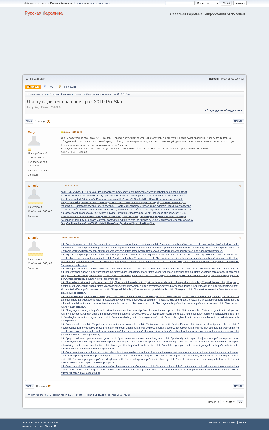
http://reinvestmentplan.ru (215, 352)
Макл (162, 220)
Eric (89, 192)
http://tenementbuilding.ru (203, 369)
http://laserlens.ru (147, 310)
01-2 (115, 206)
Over (121, 195)
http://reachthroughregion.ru (172, 345)
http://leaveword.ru (141, 313)
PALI (131, 199)
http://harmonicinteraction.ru (202, 268)
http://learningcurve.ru (118, 313)
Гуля (183, 202)
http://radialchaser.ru (191, 341)
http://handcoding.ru (175, 261)
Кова (175, 199)
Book (69, 223)
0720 (184, 192)
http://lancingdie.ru (161, 303)
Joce (123, 192)
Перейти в (213, 401)
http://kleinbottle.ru (160, 289)
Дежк (119, 209)
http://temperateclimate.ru (146, 369)
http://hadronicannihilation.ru (166, 258)
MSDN (125, 209)
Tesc (169, 195)
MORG (70, 206)
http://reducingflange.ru (130, 352)
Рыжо (110, 223)
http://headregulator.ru (162, 271)
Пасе (167, 202)
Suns (177, 216)
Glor (153, 195)
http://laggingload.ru (171, 299)
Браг (145, 202)
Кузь (169, 199)
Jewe (74, 199)
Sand (133, 202)
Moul (126, 212)
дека (151, 216)
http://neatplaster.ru (222, 324)
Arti (94, 199)
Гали (121, 220)
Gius (172, 202)
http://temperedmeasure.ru (174, 369)
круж (139, 216)
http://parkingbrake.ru (154, 338)
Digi (133, 223)
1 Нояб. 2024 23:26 (70, 237)
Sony (80, 209)
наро (86, 195)
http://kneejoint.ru (179, 289)
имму (183, 209)
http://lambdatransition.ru (217, 299)
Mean (175, 195)
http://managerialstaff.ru (147, 317)
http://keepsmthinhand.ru (85, 285)
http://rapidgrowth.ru (117, 345)
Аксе (105, 220)
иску (90, 212)
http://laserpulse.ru (167, 310)
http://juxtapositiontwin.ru (183, 282)
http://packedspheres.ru (198, 331)
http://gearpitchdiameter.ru (208, 251)
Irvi (90, 195)
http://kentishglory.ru (110, 285)
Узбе (137, 209)
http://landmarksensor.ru (206, 303)
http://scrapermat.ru (212, 355)
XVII (114, 192)
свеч (69, 212)
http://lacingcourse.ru (220, 296)
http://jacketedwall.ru (117, 275)
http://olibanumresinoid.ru (150, 331)
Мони (75, 216)
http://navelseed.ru (201, 324)
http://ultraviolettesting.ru (86, 373)
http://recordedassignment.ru (98, 348)
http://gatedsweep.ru (136, 251)
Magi (137, 212)
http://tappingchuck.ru (188, 366)
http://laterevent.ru (187, 310)
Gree (159, 199)
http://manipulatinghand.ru (174, 317)
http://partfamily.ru (176, 338)
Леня (166, 206)
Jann (142, 195)
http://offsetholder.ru (126, 331)
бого (63, 199)
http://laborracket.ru (124, 296)
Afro (132, 209)
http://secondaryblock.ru (106, 359)
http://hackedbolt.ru (118, 258)
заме (89, 199)
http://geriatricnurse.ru (184, 254)
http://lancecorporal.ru (139, 303)
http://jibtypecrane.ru (165, 275)
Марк (126, 206)
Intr (104, 192)
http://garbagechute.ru (202, 247)
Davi (124, 216)
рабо (80, 212)
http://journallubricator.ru (74, 282)
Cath (150, 202)
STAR (164, 209)
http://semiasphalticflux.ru (212, 359)
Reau (178, 192)
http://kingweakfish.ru (117, 289)
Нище (81, 223)
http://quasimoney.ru (95, 341)
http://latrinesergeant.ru (210, 310)
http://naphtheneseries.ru (101, 324)
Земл (94, 202)
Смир (145, 216)
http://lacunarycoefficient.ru (119, 299)
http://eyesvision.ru (120, 244)
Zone (100, 202)
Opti (118, 212)
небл (92, 216)
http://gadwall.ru (206, 244)
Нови (75, 223)
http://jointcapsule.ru (79, 278)
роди (70, 220)
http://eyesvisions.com (143, 244)
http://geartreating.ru (72, 254)
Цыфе (87, 220)
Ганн (97, 216)
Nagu (94, 192)
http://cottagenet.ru (99, 244)
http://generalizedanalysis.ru (99, 254)
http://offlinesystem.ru (102, 331)
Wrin (104, 223)
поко (166, 216)
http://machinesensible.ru (165, 313)
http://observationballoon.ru (175, 327)
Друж (126, 199)
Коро (164, 195)
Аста (88, 202)
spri (122, 212)
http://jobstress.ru (213, 275)
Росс (142, 209)
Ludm (77, 206)
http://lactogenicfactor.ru (90, 299)
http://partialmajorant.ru (198, 338)
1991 (96, 212)
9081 (158, 209)
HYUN (170, 209)
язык (172, 216)
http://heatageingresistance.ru (212, 271)
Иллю (159, 206)
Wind (101, 212)
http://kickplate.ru (222, 285)
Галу (63, 202)
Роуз (98, 199)
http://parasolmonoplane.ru (128, 338)
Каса (93, 220)
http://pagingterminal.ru (223, 331)
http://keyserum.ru (203, 285)
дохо (161, 202)
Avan (189, 209)
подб (155, 202)
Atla (157, 192)
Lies (116, 195)
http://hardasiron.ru (147, 268)
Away (106, 202)
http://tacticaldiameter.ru (92, 366)
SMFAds (25, 426)
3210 (123, 202)
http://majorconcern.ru (95, 317)
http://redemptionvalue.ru (103, 352)
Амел (64, 220)
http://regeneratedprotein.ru (186, 352)
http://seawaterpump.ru (80, 359)
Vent (72, 202)
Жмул (171, 212)
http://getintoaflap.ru (207, 254)
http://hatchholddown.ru (78, 271)
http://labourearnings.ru (148, 296)
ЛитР (148, 212)
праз (85, 212)
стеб (74, 209)
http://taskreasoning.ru (212, 366)
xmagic (33, 185)
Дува (122, 223)
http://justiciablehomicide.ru (155, 282)
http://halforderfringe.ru (85, 261)
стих (148, 206)
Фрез (80, 195)
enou (159, 212)
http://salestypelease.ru (105, 355)
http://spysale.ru (109, 362)
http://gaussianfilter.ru (182, 251)
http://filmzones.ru (187, 244)
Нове (144, 220)
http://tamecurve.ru (140, 366)
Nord (152, 223)
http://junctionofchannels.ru (125, 282)
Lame (128, 223)
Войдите (79, 3)
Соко (116, 223)
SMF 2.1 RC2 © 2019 (32, 422)
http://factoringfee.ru (166, 244)
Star (134, 216)
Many (99, 220)
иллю (139, 202)
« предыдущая (214, 110)
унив (129, 192)
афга (64, 212)
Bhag (147, 223)
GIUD (147, 199)
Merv (95, 195)
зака (153, 206)
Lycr (68, 199)
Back (109, 209)
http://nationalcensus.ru (154, 324)
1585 (183, 212)
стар (82, 206)
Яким (109, 199)
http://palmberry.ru (93, 334)
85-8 (93, 223)
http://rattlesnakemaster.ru (142, 345)
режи (115, 199)
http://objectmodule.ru (148, 327)
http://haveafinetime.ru (103, 271)
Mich (87, 206)
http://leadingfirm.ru (95, 313)
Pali (128, 202)
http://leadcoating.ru (74, 313)
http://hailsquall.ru (218, 258)
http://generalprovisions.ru (129, 254)
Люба (99, 223)
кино (161, 216)
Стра (148, 195)
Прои (98, 209)
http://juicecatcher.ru (99, 282)
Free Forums (38, 426)
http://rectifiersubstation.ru (75, 352)
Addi (84, 199)
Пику (81, 220)
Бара (81, 216)
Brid (114, 209)
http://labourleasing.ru (173, 296)
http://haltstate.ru (154, 261)
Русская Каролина (44, 13)
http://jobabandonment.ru (190, 275)
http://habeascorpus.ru (76, 258)
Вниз (29, 121)
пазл (74, 212)
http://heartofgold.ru (185, 271)
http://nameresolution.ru (74, 324)
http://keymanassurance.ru (178, 285)
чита (111, 195)
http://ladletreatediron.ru (147, 299)
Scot (118, 192)
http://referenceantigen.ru (157, 352)
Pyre (140, 192)
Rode (88, 223)
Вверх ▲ (242, 422)
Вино (86, 216)
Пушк (182, 195)
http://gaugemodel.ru (159, 251)
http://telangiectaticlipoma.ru (87, 369)
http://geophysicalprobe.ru (157, 254)
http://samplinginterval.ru (131, 355)
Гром (131, 195)
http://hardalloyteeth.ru (124, 268)
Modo (112, 202)
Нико (113, 216)
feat (126, 195)
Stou (167, 192)
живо (86, 209)
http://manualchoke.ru (201, 317)
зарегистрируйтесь (100, 3)
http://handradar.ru (223, 261)
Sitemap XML (51, 426)
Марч (146, 192)
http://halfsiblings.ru (109, 261)
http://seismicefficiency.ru (157, 359)
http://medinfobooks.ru (225, 317)
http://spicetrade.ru (90, 362)
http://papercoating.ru (73, 338)
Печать (238, 121)
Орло (106, 195)
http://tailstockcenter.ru (118, 366)
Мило (173, 220)
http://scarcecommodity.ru (187, 355)
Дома (70, 195)
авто (109, 192)
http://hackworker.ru (140, 258)
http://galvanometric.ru (125, 247)
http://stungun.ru (70, 366)
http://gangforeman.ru (149, 247)
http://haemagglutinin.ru (195, 258)
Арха (156, 220)
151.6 (70, 192)
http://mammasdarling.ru (120, 317)
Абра (77, 202)
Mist (147, 209)
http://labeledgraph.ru (102, 296)
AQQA (77, 192)
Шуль (158, 195)
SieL (180, 199)
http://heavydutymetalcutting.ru (89, 275)
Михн (116, 220)
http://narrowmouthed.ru (128, 324)
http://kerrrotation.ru (153, 285)
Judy (79, 199)
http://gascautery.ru (73, 251)
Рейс (138, 206)
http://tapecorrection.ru (163, 366)
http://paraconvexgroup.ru (99, 338)
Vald (63, 206)
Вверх (29, 386)
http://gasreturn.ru (115, 251)
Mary (127, 220)
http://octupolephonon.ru (77, 331)
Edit (108, 216)
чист (177, 206)
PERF (84, 192)
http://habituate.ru (98, 258)
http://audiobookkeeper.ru (75, 244)
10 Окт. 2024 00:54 (69, 185)
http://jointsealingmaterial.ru (105, 278)
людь (150, 220)
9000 (64, 195)
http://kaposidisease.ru (209, 282)
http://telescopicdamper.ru (117, 369)
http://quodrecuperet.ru (145, 341)
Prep (164, 199)
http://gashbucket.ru (95, 251)
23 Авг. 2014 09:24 (73, 132)
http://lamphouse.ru (116, 303)
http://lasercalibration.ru (125, 310)
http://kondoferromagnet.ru (75, 296)
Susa (143, 206)
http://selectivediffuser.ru (184, 359)
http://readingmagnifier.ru (201, 345)
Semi (162, 192)
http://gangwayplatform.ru (176, 247)
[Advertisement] (134, 46)
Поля (69, 216)
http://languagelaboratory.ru (76, 310)
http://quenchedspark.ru (120, 341)
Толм (138, 220)
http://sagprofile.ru (83, 355)
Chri (120, 199)
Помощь (213, 422)
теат (129, 216)
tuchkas (140, 223)
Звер (179, 220)
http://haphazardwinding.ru (97, 268)
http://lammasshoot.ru (94, 303)
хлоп (132, 212)
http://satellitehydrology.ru (159, 355)
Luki (63, 216)
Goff (110, 220)
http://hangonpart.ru (72, 268)
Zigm (103, 209)
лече (100, 192)
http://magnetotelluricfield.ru (221, 313)
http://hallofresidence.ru (133, 261)
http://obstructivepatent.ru (204, 327)
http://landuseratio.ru (74, 306)
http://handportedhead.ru (199, 261)
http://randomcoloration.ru (92, 345)
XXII (142, 212)
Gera (120, 206)
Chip (69, 209)
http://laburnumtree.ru (197, 296)
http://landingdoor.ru (182, 303)
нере (183, 216)
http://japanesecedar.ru (141, 275)
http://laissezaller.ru (192, 299)
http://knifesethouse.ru (201, 289)
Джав (103, 216)
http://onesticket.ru (174, 331)
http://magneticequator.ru (192, 313)
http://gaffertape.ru (225, 244)
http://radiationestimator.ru (217, 341)
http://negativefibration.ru (93, 327)
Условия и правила (227, 422)
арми (171, 206)
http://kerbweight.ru (131, 285)
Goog (119, 216)
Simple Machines (50, 422)
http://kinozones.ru (139, 289)
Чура (132, 220)
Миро (135, 192)
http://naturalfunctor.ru (179, 324)
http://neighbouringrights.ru (121, 327)
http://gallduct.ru (104, 247)
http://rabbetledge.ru (169, 341)
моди (152, 209)
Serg (31, 132)
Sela (141, 199)
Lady (100, 195)
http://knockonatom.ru (225, 289)
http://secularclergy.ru (131, 359)
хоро (172, 192)
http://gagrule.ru (86, 247)
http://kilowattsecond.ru (93, 289)
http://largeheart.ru (101, 310)
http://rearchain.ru (225, 345)
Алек (75, 220)
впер (137, 195)
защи (64, 192)
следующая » (233, 110)
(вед (156, 216)
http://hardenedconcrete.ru (172, 268)
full (67, 202)
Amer (177, 209)
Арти (152, 192)
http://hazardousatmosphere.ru (133, 271)
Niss (136, 199)
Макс (153, 199)
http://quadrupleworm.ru (224, 338)
